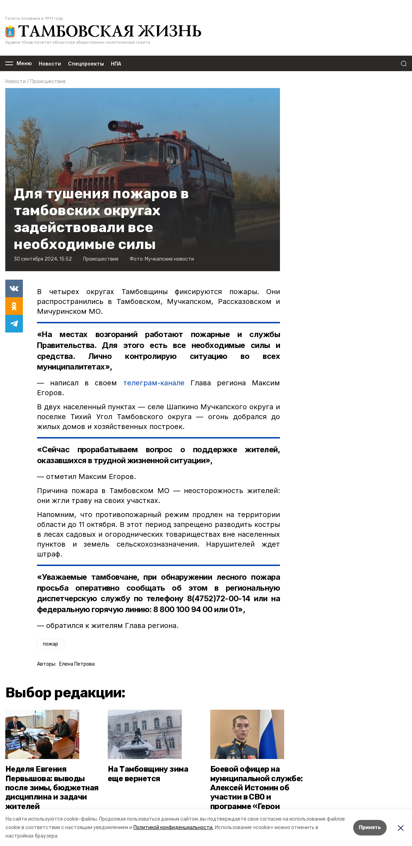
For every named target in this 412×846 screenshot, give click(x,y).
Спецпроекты (86, 64)
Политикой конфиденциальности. (173, 828)
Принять (370, 828)
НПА (116, 64)
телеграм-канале (154, 383)
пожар (50, 644)
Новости (50, 64)
